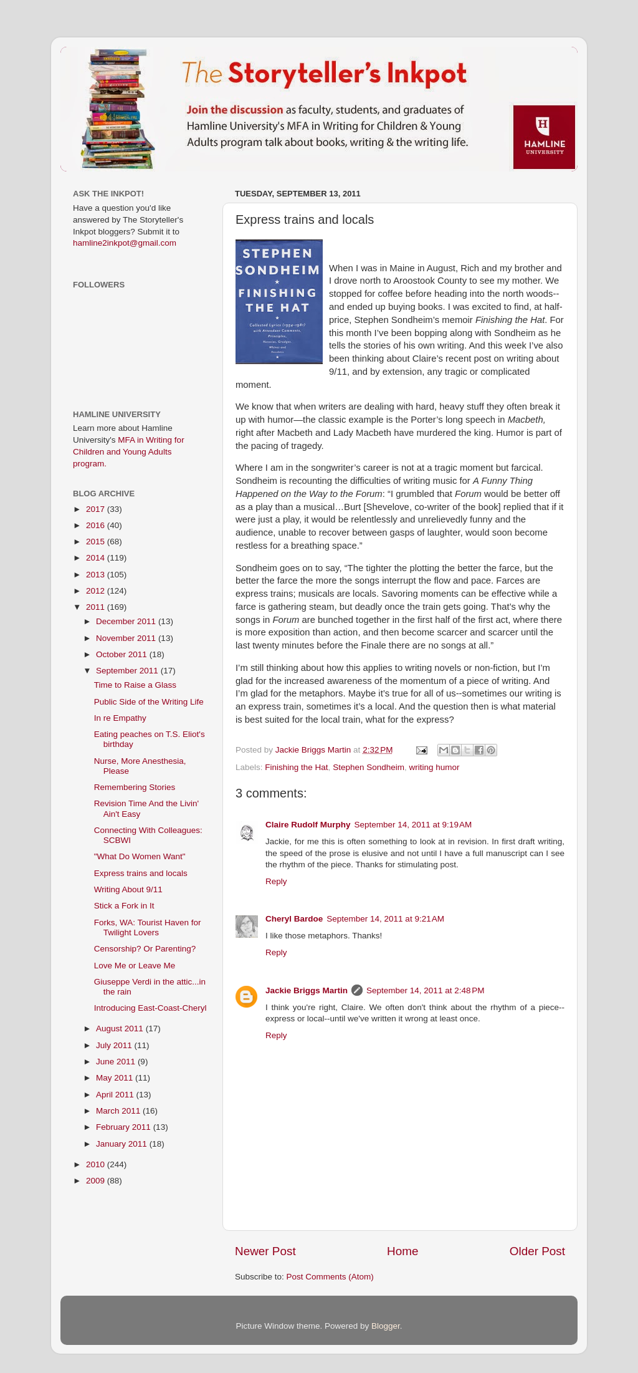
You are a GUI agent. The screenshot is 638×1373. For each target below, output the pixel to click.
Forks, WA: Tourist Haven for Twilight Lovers (147, 927)
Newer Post (265, 1251)
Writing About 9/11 (128, 889)
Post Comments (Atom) (330, 1276)
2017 (96, 509)
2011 (96, 607)
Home (402, 1251)
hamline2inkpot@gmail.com (124, 243)
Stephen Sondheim (368, 767)
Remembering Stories (135, 787)
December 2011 (127, 621)
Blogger (385, 1326)
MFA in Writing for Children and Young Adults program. (128, 451)
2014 (96, 557)
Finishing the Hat (296, 767)
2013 (96, 574)
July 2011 (115, 1045)
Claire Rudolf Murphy (308, 824)
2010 (96, 1164)
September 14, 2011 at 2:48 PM (425, 990)
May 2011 (115, 1077)
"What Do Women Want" (140, 856)
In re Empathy (120, 718)
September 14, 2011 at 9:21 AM (385, 918)
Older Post (537, 1251)
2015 (96, 541)
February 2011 (124, 1127)
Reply (276, 881)
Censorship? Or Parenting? (145, 948)
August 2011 (121, 1028)
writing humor (434, 767)
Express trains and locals (141, 873)
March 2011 (119, 1110)
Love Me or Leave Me (135, 965)
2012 (96, 590)
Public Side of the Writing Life (149, 701)
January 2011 (123, 1144)
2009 (96, 1180)
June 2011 (117, 1061)
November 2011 (127, 638)
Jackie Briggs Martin (306, 990)
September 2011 (128, 670)
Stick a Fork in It (124, 905)
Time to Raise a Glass (135, 685)
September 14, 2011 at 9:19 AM (413, 824)
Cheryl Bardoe (294, 918)
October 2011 (123, 654)
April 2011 (116, 1094)
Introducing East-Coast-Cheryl (150, 1008)
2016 (96, 525)
